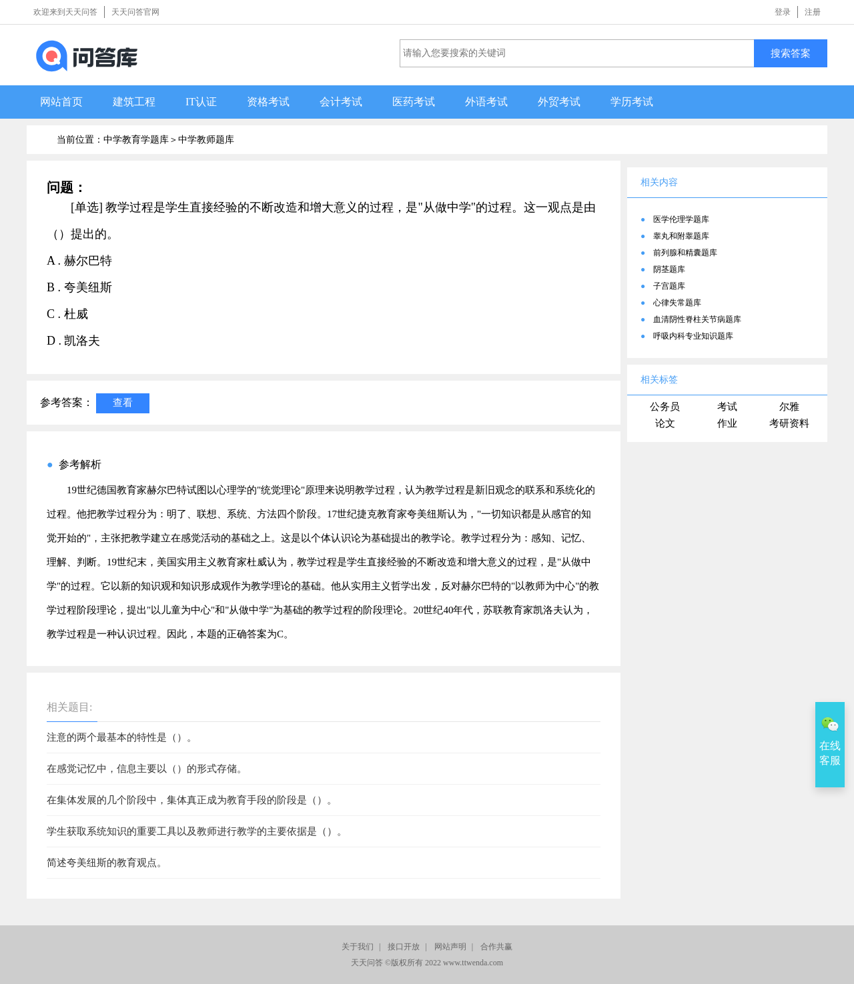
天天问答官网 (135, 12)
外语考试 (486, 101)
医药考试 (413, 101)
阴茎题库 (669, 269)
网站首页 (61, 101)
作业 (727, 423)
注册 (813, 12)
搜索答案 (791, 53)
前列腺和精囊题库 (685, 252)
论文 (665, 423)
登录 (783, 12)
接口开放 (404, 946)
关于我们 (358, 946)
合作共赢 (496, 946)
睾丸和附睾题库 (681, 236)
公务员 (665, 406)
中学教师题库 (206, 140)
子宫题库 (669, 286)
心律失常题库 (677, 302)
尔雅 (789, 406)
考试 (727, 406)
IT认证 (201, 101)
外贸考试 (559, 101)
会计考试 (341, 101)
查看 (123, 402)
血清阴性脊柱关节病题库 (697, 319)
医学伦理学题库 (681, 219)
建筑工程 (134, 101)
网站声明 (450, 946)
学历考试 (631, 101)
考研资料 (789, 423)
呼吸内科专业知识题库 (693, 336)
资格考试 (268, 101)
